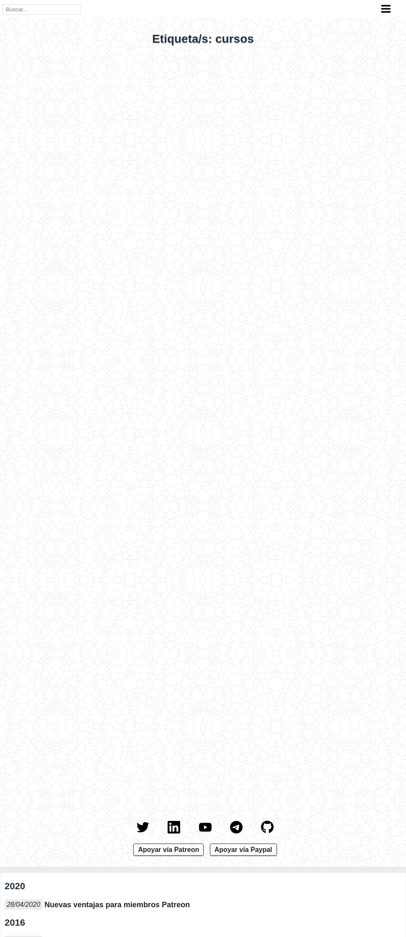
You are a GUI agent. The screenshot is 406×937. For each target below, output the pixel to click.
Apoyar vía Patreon (168, 849)
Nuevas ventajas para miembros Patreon (117, 905)
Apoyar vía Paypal (243, 849)
